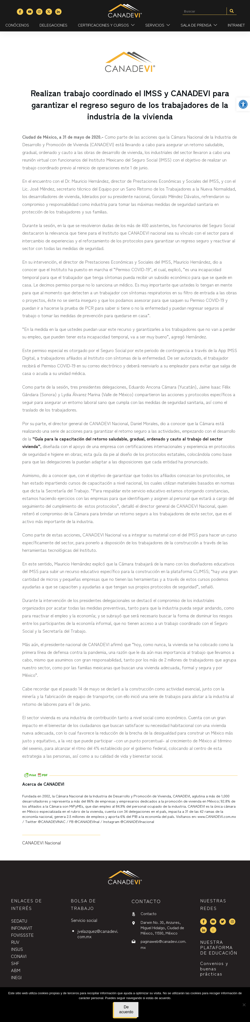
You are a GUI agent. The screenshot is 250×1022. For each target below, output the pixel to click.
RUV (15, 942)
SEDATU (19, 920)
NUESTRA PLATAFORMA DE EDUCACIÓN (218, 947)
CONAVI (18, 956)
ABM (15, 970)
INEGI (16, 977)
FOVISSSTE (22, 935)
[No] (243, 1004)
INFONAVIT (21, 928)
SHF (15, 963)
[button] (243, 104)
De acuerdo (126, 1009)
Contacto (148, 913)
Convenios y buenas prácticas (214, 968)
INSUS (17, 949)
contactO (146, 901)
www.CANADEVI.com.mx (217, 816)
